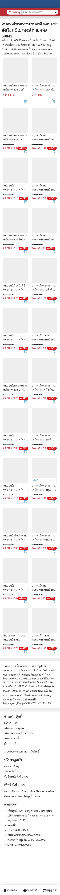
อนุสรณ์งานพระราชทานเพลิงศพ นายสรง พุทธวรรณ (15, 489)
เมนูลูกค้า (50, 890)
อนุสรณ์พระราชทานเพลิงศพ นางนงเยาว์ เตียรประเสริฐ (15, 139)
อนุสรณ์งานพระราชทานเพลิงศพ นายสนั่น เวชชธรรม (15, 439)
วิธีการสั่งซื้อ (11, 771)
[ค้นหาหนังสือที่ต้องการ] (56, 12)
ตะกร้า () (30, 890)
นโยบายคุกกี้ (11, 738)
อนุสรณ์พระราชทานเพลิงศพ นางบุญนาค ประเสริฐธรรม (44, 489)
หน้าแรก (10, 890)
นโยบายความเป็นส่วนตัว (18, 733)
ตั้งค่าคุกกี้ (10, 743)
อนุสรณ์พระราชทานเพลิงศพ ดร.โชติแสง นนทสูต (44, 389)
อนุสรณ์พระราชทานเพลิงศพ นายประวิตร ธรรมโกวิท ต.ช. (15, 89)
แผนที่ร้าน (13, 825)
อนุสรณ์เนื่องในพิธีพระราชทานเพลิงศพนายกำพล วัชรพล (15, 289)
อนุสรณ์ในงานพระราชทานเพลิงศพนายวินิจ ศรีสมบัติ (44, 339)
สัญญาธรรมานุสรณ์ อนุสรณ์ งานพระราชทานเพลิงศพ (15, 639)
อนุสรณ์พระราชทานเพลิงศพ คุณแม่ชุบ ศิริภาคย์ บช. (44, 539)
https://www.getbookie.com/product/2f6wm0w (28, 678)
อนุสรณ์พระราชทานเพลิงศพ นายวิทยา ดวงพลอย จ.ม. (15, 239)
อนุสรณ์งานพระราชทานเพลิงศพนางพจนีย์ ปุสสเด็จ (44, 239)
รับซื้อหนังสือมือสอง (16, 776)
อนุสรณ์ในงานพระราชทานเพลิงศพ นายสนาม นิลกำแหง (44, 639)
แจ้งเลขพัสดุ (11, 766)
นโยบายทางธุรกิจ (14, 728)
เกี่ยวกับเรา (10, 723)
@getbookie (25, 844)
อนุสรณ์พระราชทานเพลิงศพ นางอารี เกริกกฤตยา (44, 439)
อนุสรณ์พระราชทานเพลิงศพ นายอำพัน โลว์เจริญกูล (44, 289)
